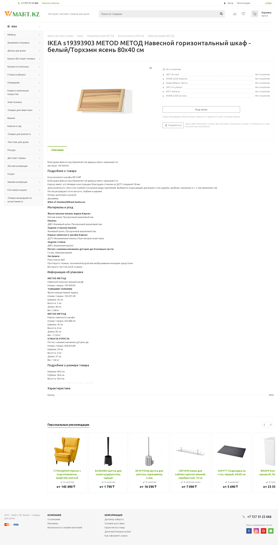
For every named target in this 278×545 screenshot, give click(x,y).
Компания (54, 515)
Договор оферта (114, 519)
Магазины (53, 523)
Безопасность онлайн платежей (65, 527)
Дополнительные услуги (118, 531)
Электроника (14, 102)
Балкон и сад (14, 126)
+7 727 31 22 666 (29, 3)
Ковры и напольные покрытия (18, 92)
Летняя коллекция (17, 166)
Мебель (11, 34)
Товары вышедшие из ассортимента (19, 200)
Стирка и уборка (16, 74)
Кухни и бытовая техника (21, 58)
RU (270, 3)
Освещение (13, 82)
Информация (113, 515)
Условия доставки (114, 523)
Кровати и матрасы (18, 66)
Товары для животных (19, 110)
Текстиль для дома (18, 142)
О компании (54, 519)
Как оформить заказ (116, 535)
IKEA (14, 26)
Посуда (11, 150)
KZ (266, 3)
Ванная (11, 118)
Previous (265, 425)
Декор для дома (16, 50)
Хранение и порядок (18, 42)
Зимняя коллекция (17, 182)
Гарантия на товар (115, 527)
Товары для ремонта (19, 134)
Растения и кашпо (17, 190)
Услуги (10, 174)
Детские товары (16, 158)
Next (271, 425)
